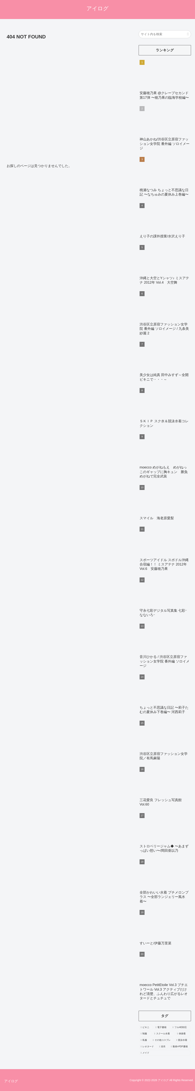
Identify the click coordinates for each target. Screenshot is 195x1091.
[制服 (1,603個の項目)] (145, 1034)
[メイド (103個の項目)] (164, 1053)
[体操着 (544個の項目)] (182, 1034)
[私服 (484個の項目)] (144, 1040)
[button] (187, 34)
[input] (165, 34)
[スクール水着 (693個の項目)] (164, 1034)
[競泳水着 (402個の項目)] (182, 1040)
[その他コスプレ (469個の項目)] (162, 1040)
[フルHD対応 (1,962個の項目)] (180, 1027)
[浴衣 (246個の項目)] (162, 1047)
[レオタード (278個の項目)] (148, 1047)
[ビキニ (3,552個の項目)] (146, 1027)
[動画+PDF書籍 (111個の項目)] (179, 1047)
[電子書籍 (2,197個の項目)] (162, 1027)
